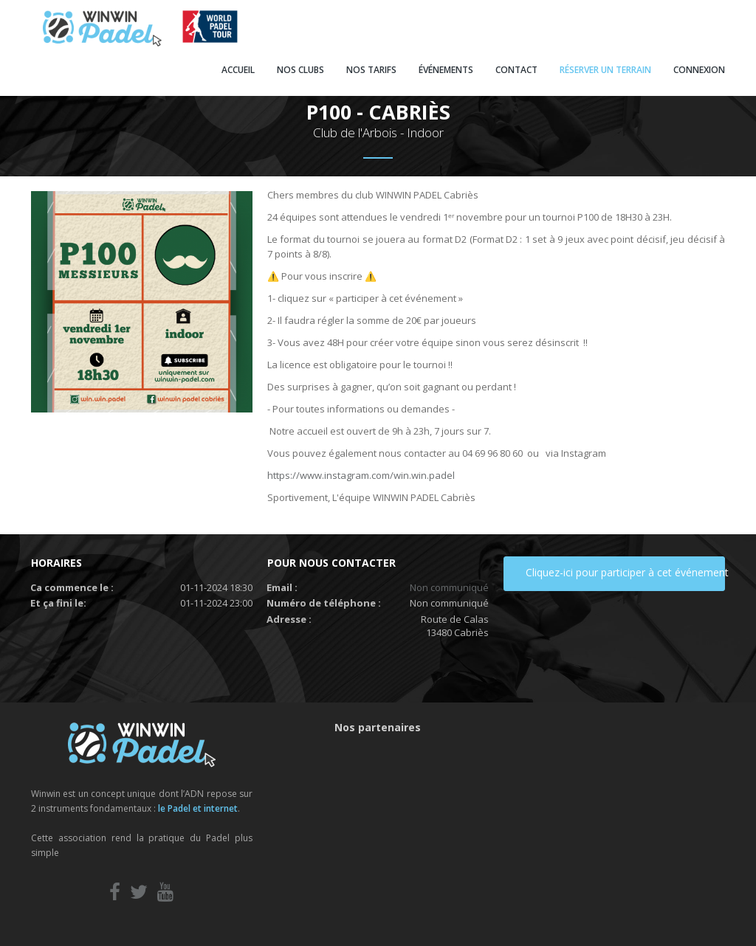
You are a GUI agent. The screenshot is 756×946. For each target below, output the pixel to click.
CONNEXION (699, 69)
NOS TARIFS (371, 69)
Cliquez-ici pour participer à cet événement (625, 572)
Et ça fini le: (58, 603)
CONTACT (516, 69)
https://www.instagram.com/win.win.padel (361, 475)
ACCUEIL (238, 69)
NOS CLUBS (300, 69)
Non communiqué (449, 587)
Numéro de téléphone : (324, 603)
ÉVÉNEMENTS (446, 69)
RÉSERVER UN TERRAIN (605, 69)
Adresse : (289, 619)
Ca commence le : (72, 587)
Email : (282, 587)
